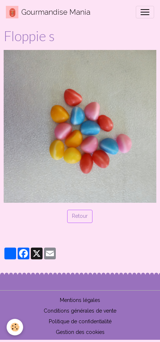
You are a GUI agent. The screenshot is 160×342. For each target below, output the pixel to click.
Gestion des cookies (80, 332)
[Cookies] (15, 327)
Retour (80, 216)
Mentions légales (80, 300)
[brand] (48, 12)
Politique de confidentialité (80, 321)
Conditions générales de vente (80, 311)
